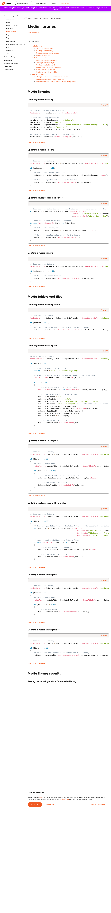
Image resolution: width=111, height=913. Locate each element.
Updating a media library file (46, 65)
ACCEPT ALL (35, 804)
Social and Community (11, 63)
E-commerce (8, 60)
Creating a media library (44, 48)
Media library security (39, 74)
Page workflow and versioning (15, 44)
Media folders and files (39, 58)
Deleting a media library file (45, 70)
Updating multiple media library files (48, 67)
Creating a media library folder (46, 60)
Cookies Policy (64, 799)
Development (8, 66)
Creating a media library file (45, 63)
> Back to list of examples (36, 142)
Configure (50, 804)
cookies (41, 797)
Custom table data (12, 25)
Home (30, 18)
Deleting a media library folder (46, 72)
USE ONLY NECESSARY (98, 804)
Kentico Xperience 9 (23, 3)
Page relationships (12, 35)
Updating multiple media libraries (47, 53)
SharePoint (9, 50)
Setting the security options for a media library (52, 77)
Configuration (8, 69)
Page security (10, 41)
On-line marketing (9, 57)
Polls (7, 47)
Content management (11, 16)
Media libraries (11, 31)
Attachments (10, 19)
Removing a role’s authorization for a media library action (56, 81)
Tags (7, 54)
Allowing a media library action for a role (50, 79)
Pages (8, 38)
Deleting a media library (44, 55)
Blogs (8, 22)
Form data (9, 28)
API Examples (66, 3)
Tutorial (54, 3)
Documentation (42, 3)
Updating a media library (44, 51)
